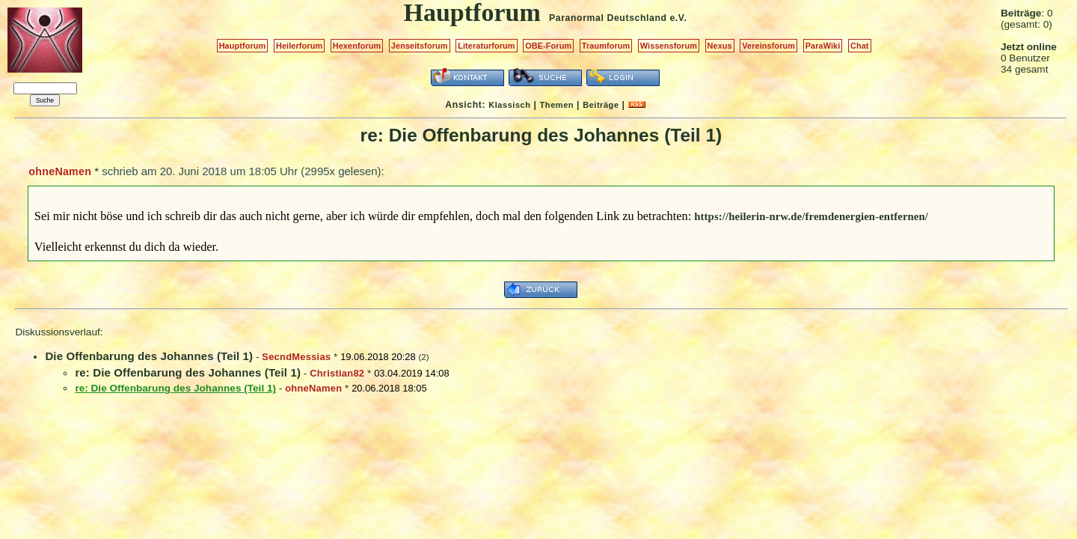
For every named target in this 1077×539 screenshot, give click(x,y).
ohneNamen (59, 171)
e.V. (678, 18)
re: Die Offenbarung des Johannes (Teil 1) (188, 372)
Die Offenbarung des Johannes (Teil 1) (149, 356)
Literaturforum (486, 45)
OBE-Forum (548, 45)
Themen (557, 104)
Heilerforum (299, 45)
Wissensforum (668, 45)
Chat (859, 45)
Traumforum (606, 45)
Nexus (720, 45)
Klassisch (509, 104)
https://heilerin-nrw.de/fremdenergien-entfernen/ (811, 216)
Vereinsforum (768, 45)
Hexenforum (357, 45)
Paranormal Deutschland (608, 18)
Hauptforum (242, 45)
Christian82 (337, 373)
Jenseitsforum (419, 45)
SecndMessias (296, 356)
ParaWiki (823, 45)
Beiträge (601, 104)
